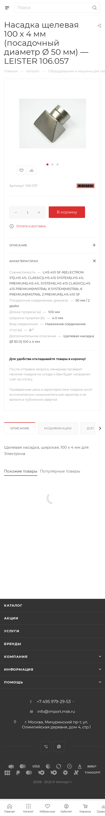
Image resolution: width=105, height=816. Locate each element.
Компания (16, 657)
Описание (19, 428)
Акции (11, 618)
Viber (46, 746)
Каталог (13, 605)
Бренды (12, 644)
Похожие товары (20, 471)
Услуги (11, 631)
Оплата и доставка (31, 226)
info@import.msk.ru (56, 711)
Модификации (58, 428)
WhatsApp (59, 746)
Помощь (13, 682)
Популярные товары (60, 471)
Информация (19, 669)
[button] (47, 164)
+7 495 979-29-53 (54, 702)
